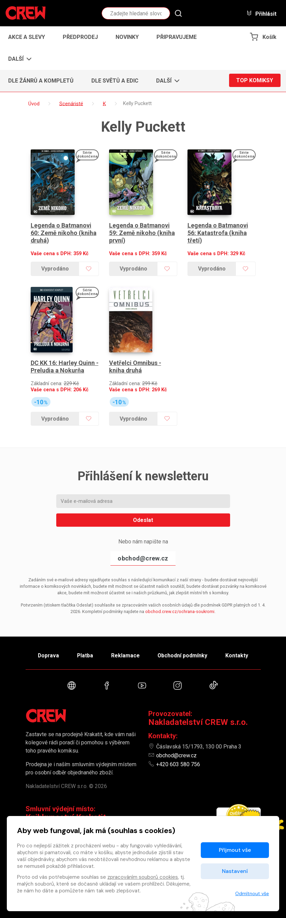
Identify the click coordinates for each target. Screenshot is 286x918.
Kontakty (239, 649)
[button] (18, 59)
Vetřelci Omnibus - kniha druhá (135, 360)
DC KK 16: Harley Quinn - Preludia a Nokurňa (65, 360)
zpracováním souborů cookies (142, 877)
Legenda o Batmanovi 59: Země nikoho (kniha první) (142, 230)
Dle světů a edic (114, 80)
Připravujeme (176, 37)
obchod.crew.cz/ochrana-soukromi (179, 605)
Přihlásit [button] (261, 13)
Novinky (127, 37)
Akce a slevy (26, 37)
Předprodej (80, 37)
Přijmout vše (235, 850)
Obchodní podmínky (184, 649)
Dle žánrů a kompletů (41, 80)
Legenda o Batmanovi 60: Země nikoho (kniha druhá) (64, 230)
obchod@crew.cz (143, 552)
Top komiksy (254, 80)
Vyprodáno (55, 266)
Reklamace (125, 649)
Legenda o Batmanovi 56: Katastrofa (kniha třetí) (218, 230)
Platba (84, 649)
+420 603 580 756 (178, 759)
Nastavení (235, 871)
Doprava (46, 649)
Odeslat (143, 514)
